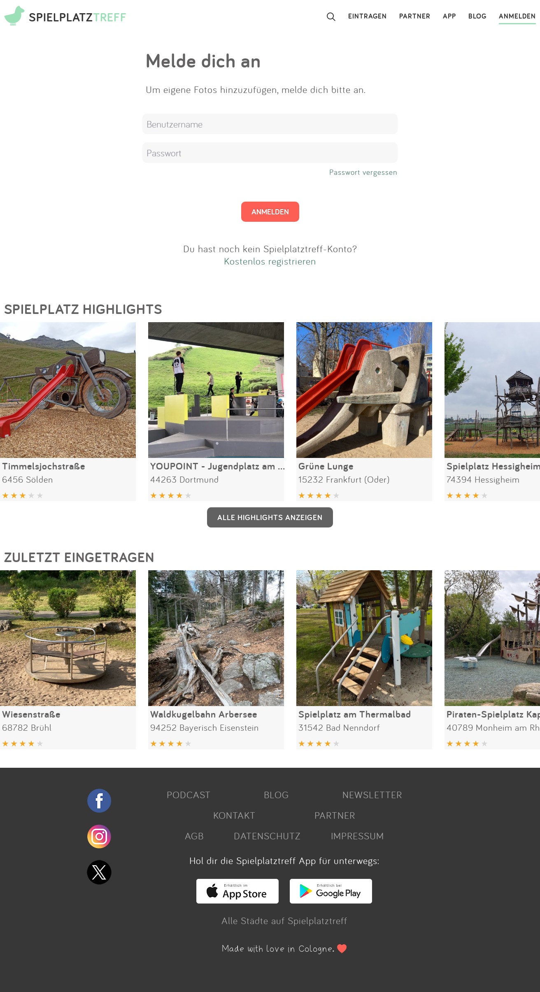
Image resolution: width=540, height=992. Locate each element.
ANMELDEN (517, 16)
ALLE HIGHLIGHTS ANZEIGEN (270, 517)
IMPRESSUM (357, 835)
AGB (194, 835)
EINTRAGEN (367, 16)
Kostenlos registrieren (270, 261)
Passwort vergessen (363, 172)
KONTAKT (234, 815)
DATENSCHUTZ (267, 835)
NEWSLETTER (372, 794)
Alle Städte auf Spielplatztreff (284, 920)
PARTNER (415, 16)
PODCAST (189, 794)
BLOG (477, 16)
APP (449, 16)
